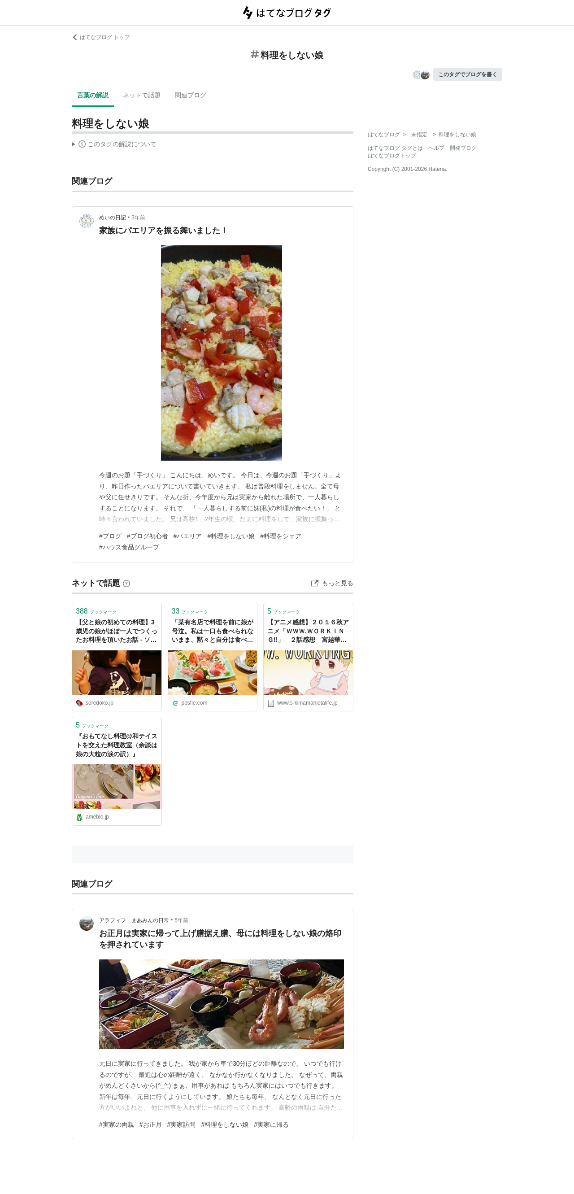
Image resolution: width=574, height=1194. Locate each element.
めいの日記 (112, 217)
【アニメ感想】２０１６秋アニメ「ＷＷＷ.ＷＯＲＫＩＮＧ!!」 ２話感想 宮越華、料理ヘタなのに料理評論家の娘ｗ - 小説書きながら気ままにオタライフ (308, 632)
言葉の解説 (93, 95)
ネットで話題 (142, 95)
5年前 (181, 920)
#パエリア (188, 536)
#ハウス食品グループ (129, 547)
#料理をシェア (280, 536)
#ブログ (110, 536)
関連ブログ (190, 95)
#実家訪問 (181, 1124)
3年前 (138, 217)
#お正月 (150, 1124)
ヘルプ (436, 148)
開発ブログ (463, 148)
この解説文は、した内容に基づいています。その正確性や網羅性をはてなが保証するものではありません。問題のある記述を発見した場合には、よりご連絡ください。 (114, 145)
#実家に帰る (271, 1124)
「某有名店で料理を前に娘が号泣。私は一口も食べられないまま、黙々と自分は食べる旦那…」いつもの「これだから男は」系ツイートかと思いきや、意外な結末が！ (212, 632)
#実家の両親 (116, 1124)
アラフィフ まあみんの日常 (134, 920)
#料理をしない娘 (231, 536)
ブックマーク (96, 611)
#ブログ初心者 (147, 536)
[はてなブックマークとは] (126, 583)
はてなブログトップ (392, 156)
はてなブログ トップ (101, 37)
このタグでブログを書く (467, 74)
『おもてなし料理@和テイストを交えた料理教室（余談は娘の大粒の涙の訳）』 (116, 744)
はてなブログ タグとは (395, 148)
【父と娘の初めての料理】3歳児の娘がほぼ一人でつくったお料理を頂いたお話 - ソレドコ (116, 632)
